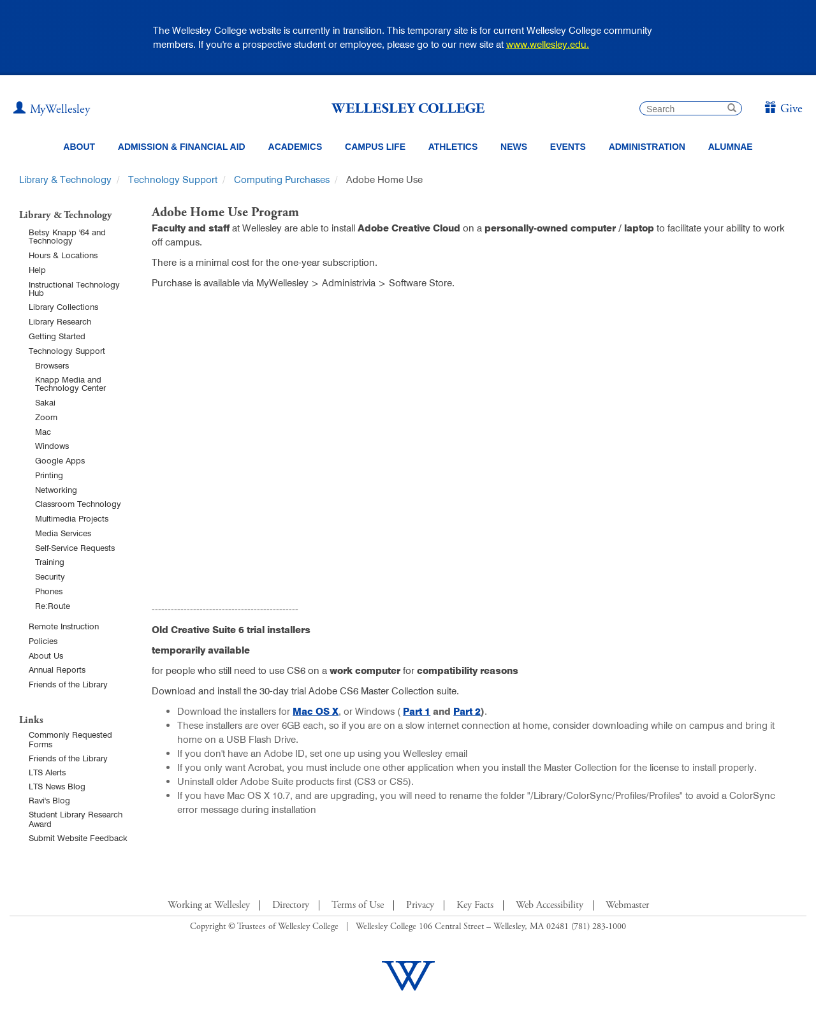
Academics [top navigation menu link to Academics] (295, 147)
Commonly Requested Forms (70, 739)
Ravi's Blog (49, 800)
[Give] (783, 109)
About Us (46, 655)
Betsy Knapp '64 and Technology (67, 236)
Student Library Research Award (75, 819)
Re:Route (52, 606)
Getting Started (57, 336)
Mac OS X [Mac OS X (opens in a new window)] (316, 711)
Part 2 (467, 711)
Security (50, 576)
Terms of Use (358, 905)
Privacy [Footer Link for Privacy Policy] (420, 905)
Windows (52, 446)
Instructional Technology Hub (74, 288)
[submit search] (732, 109)
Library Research (60, 321)
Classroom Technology (78, 504)
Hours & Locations (63, 255)
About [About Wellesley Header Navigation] (79, 147)
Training (49, 562)
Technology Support (172, 179)
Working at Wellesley (209, 905)
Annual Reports (57, 669)
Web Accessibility (549, 905)
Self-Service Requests (75, 548)
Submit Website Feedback (78, 838)
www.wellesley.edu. (547, 44)
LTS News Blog (57, 786)
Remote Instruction (64, 626)
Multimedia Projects (71, 518)
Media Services (63, 533)
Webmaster (627, 905)
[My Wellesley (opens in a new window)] (52, 109)
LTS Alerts (47, 772)
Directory (290, 905)
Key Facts (474, 905)
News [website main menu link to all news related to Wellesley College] (513, 147)
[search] (690, 108)
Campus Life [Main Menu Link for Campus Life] (375, 147)
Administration (647, 147)
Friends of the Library (68, 684)
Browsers (52, 365)
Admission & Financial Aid (181, 147)
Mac (43, 432)
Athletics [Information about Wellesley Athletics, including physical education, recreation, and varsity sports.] (453, 147)
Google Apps (60, 460)
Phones (48, 591)
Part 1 (416, 711)
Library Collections (63, 307)
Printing (49, 475)
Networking (56, 490)
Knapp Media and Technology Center (70, 383)
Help (37, 270)
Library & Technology (65, 179)
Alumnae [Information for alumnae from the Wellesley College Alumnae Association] (730, 147)
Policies (43, 641)
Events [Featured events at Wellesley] (568, 147)
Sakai (45, 402)
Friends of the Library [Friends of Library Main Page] (68, 758)
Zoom (46, 417)
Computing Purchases (282, 179)
